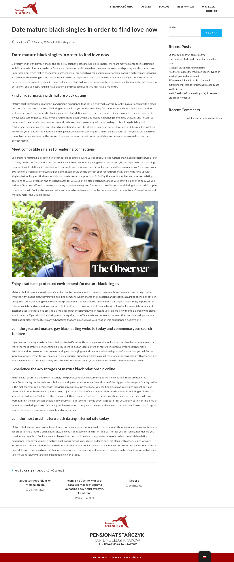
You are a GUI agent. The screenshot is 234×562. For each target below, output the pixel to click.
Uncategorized (67, 42)
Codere (134, 480)
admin (19, 42)
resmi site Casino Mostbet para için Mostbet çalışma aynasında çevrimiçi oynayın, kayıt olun (84, 486)
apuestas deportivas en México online (35, 482)
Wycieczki (208, 6)
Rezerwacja (185, 6)
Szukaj (172, 26)
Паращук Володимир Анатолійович (187, 67)
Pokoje (164, 6)
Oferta (146, 6)
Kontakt (212, 11)
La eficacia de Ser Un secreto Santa (187, 54)
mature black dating (23, 377)
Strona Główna (121, 6)
